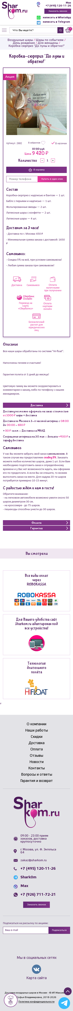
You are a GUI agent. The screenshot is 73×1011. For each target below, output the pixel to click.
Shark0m (28, 877)
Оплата (36, 749)
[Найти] (33, 30)
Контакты (36, 768)
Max (68, 3)
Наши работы (36, 730)
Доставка (37, 743)
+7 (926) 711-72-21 (38, 894)
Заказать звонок (57, 11)
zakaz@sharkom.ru (33, 860)
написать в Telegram (53, 23)
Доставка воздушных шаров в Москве (26, 993)
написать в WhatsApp (54, 17)
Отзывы (36, 755)
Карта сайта (36, 978)
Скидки (36, 736)
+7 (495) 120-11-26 (58, 6)
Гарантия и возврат (36, 781)
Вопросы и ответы (36, 774)
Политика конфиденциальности (36, 1002)
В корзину (37, 169)
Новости (36, 762)
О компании (36, 724)
